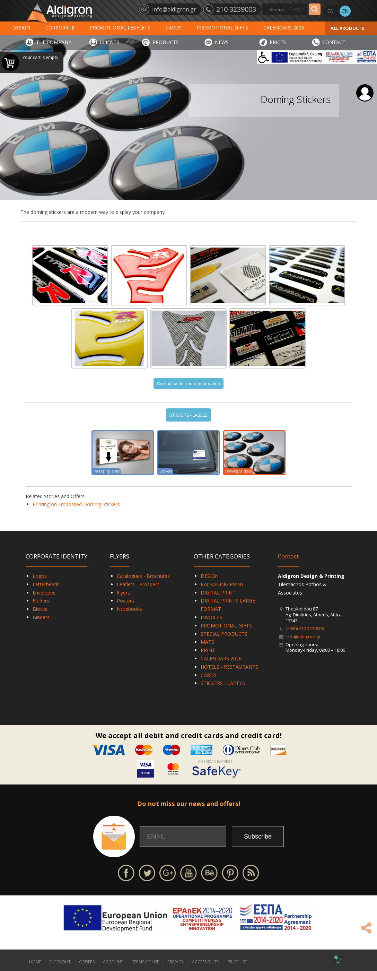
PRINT (208, 650)
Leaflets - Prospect (138, 584)
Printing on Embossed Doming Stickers (76, 504)
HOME (35, 962)
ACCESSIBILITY (205, 962)
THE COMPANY (53, 42)
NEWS (222, 42)
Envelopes (44, 592)
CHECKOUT (60, 962)
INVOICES (211, 617)
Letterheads (46, 584)
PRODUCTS (165, 42)
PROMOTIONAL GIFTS (222, 27)
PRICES (278, 42)
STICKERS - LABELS (188, 415)
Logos (40, 576)
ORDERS (87, 962)
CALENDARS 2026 (283, 27)
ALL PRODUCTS (348, 28)
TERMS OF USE (145, 962)
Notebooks (129, 609)
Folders (41, 600)
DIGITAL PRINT (218, 592)
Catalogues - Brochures (143, 576)
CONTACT (333, 42)
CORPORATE (59, 27)
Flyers (123, 592)
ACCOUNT (113, 962)
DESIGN (21, 27)
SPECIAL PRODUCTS (224, 634)
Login (365, 93)
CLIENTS (110, 42)
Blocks (40, 609)
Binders (41, 617)
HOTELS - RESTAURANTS (229, 667)
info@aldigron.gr (303, 636)
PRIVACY (175, 962)
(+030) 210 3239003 (305, 628)
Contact (288, 556)
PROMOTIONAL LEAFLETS (120, 27)
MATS (207, 642)
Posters (125, 600)
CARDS (174, 27)
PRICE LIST (237, 962)
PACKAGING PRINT (222, 584)
